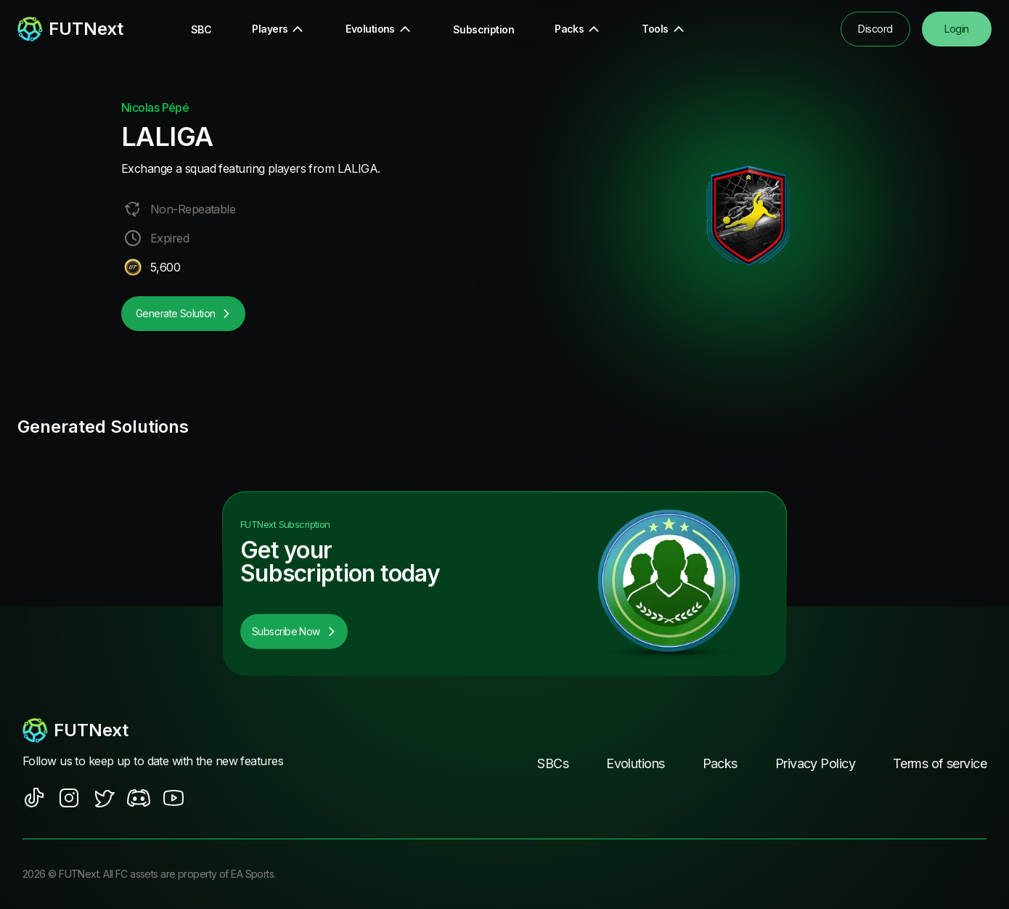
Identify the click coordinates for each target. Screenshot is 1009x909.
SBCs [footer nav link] (552, 763)
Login (956, 29)
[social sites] (34, 798)
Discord (875, 29)
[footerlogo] (167, 730)
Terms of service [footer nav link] (939, 763)
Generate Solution (183, 313)
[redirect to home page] (70, 29)
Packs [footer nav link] (720, 763)
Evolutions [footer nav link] (635, 763)
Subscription (483, 29)
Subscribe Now (294, 631)
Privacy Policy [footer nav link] (815, 763)
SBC (201, 29)
